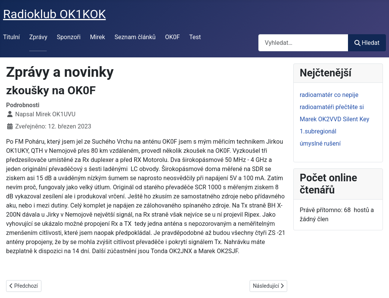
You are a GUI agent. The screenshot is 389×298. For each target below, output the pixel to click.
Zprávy (38, 37)
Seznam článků (134, 37)
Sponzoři (69, 37)
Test (195, 37)
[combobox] (303, 42)
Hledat (367, 42)
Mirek (97, 37)
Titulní (11, 37)
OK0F (172, 37)
